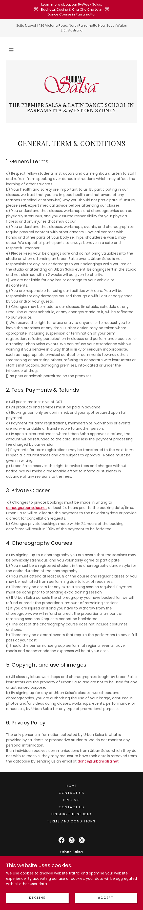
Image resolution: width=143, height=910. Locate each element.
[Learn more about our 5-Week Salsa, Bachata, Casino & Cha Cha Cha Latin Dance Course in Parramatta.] (71, 9)
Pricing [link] (71, 800)
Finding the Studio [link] (71, 814)
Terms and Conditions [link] (71, 821)
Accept (106, 898)
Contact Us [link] (72, 792)
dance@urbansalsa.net (26, 507)
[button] (11, 50)
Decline (37, 898)
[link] (71, 84)
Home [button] (71, 785)
